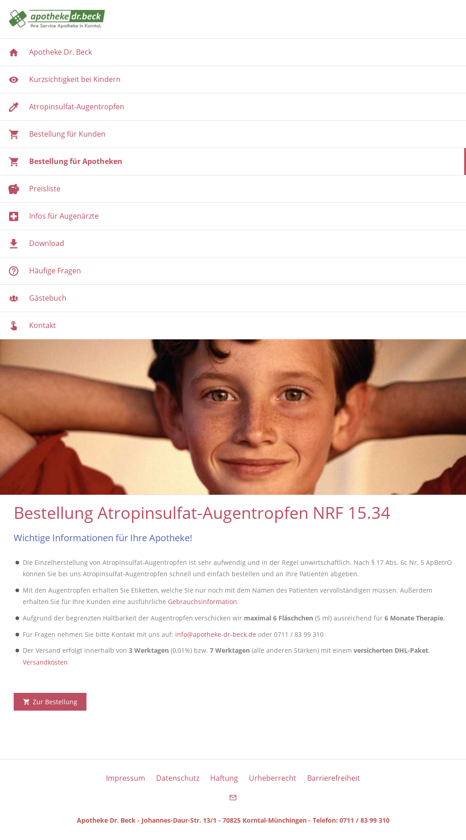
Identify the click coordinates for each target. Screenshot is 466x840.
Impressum (125, 778)
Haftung (224, 778)
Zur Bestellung (50, 701)
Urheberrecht (272, 778)
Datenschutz (177, 778)
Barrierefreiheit (333, 778)
